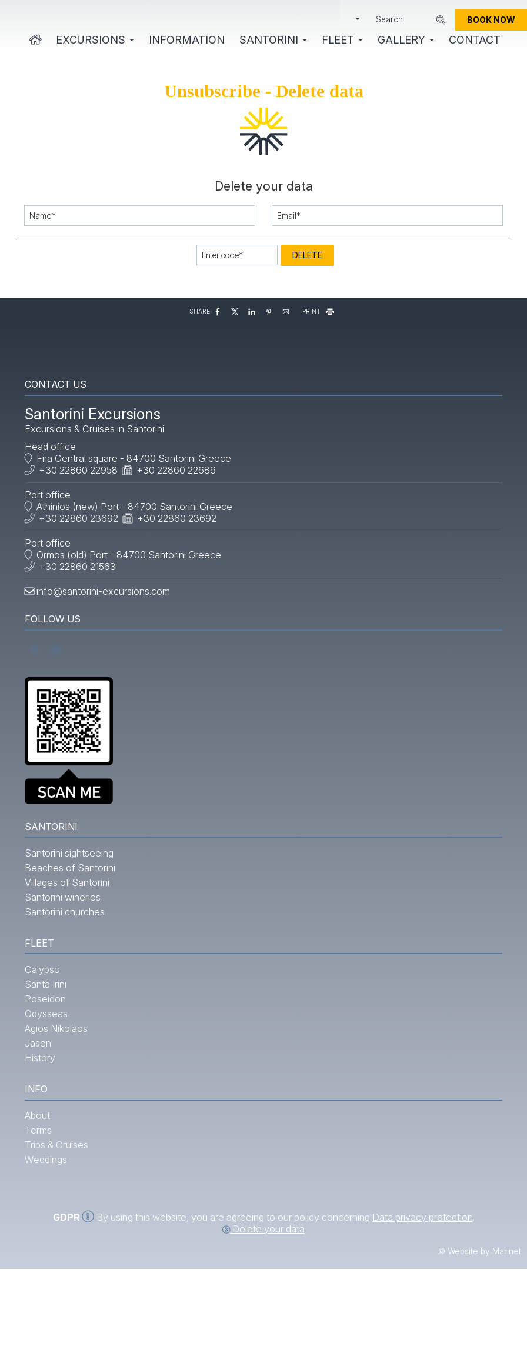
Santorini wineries (67, 939)
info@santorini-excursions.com (108, 621)
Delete (307, 273)
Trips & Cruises (61, 1211)
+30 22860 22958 (83, 500)
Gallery (404, 41)
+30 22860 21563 (82, 596)
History (44, 1118)
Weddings (50, 1225)
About (42, 1181)
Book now (491, 22)
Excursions (94, 41)
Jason (42, 1104)
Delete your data (263, 1317)
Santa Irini (50, 1045)
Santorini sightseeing (73, 895)
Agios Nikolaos (60, 1089)
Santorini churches (69, 953)
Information (186, 41)
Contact (473, 41)
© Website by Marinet (479, 1339)
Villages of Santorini (71, 924)
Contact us (60, 411)
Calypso (47, 1030)
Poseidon (50, 1059)
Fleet (341, 41)
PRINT (319, 331)
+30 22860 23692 (83, 548)
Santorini (272, 41)
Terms (42, 1196)
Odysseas (50, 1074)
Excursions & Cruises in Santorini (99, 459)
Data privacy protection (422, 1305)
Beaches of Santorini (74, 909)
